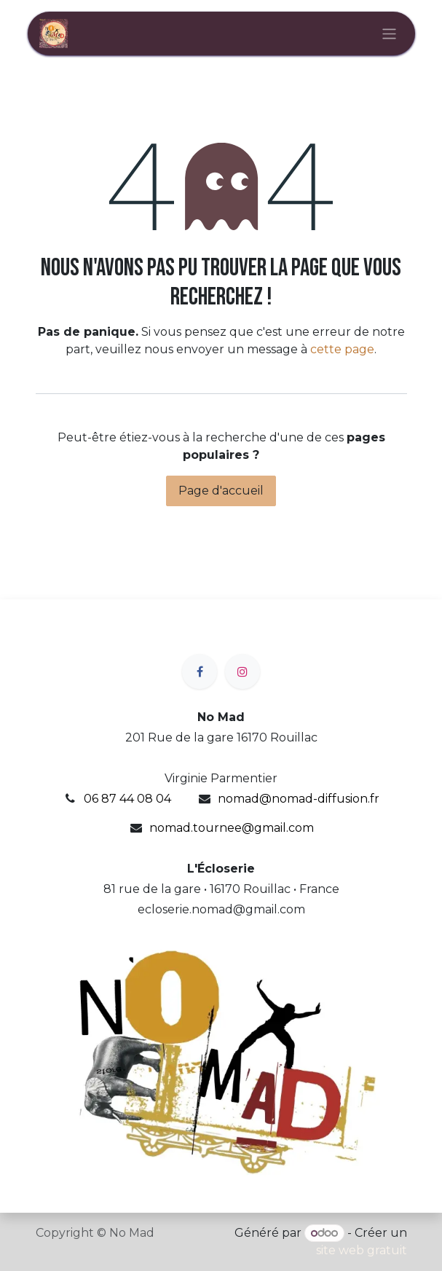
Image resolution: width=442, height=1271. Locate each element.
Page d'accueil (221, 490)
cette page (342, 349)
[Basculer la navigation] (389, 33)
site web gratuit (361, 1250)
